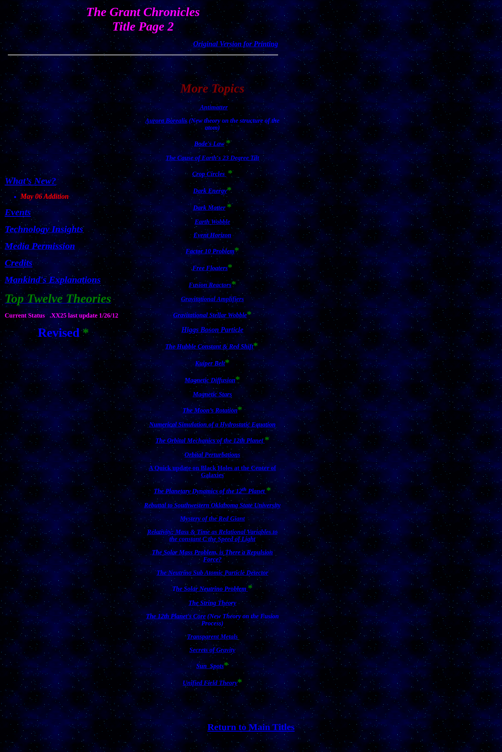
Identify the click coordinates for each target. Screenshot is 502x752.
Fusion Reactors (210, 285)
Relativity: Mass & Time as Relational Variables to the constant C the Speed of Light (212, 535)
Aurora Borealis (166, 120)
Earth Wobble (212, 221)
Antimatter (213, 107)
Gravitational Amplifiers (212, 299)
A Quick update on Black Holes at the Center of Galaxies (212, 471)
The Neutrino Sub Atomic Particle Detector (212, 572)
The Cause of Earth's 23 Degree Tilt (212, 157)
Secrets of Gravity (212, 650)
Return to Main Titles (251, 727)
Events (18, 212)
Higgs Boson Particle (212, 330)
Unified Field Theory (210, 682)
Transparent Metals (212, 636)
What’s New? (30, 181)
